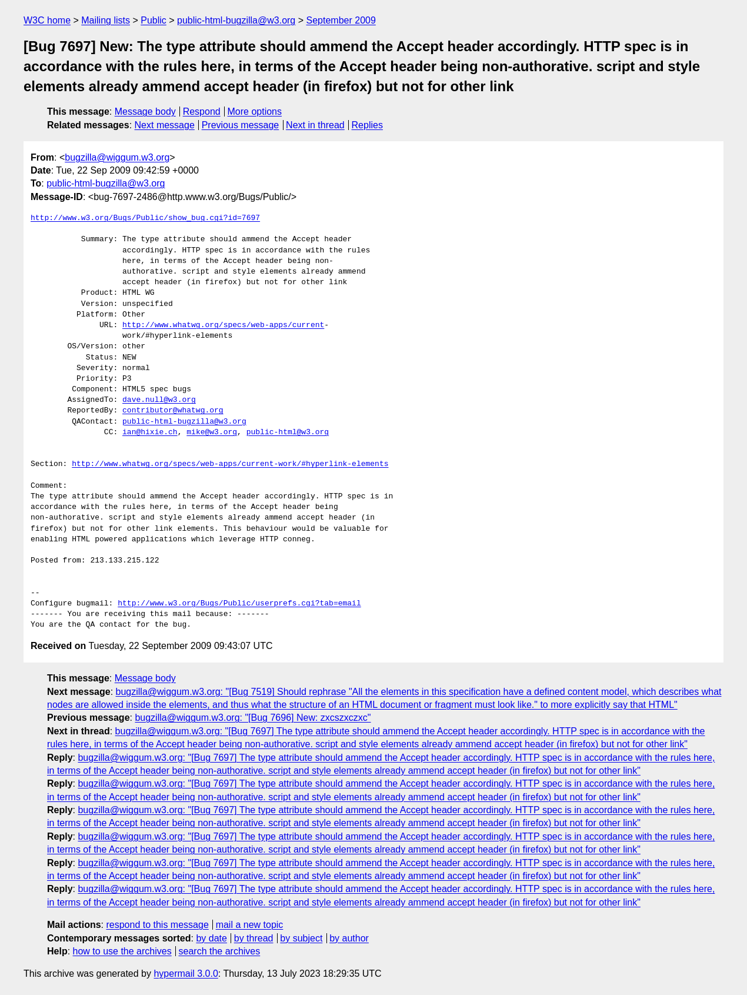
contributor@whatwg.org (173, 410)
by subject (301, 938)
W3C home (47, 20)
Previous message (240, 125)
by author (349, 938)
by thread (254, 938)
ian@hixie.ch (150, 432)
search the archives (220, 951)
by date (211, 938)
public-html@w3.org (287, 432)
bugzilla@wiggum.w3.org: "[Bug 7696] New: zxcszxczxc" (253, 718)
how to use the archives (122, 951)
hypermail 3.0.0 (186, 974)
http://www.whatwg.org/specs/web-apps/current (223, 325)
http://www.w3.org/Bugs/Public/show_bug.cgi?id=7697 (145, 218)
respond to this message (157, 925)
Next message (165, 125)
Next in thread (315, 125)
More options (255, 112)
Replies (367, 125)
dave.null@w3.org (159, 400)
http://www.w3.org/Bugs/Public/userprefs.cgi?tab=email (239, 603)
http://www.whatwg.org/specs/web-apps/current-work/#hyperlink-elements (230, 464)
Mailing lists (105, 20)
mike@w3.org (211, 432)
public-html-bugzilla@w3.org (236, 20)
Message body (145, 112)
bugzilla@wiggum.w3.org (117, 157)
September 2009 (341, 20)
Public (153, 20)
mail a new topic (250, 925)
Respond (202, 112)
